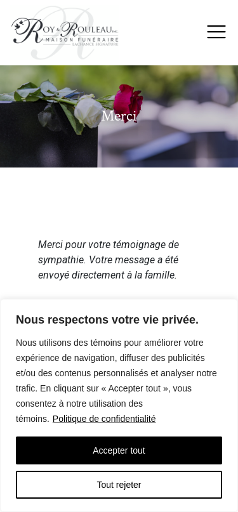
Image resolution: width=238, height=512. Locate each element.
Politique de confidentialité (104, 419)
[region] (119, 405)
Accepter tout (119, 450)
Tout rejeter (118, 485)
